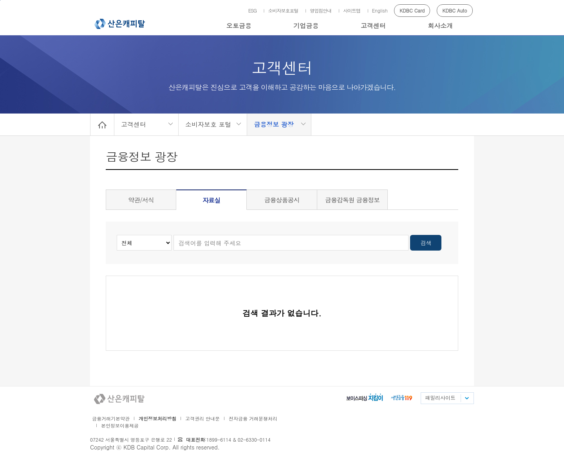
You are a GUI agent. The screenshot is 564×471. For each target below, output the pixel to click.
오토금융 (238, 25)
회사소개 (440, 25)
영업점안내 (320, 10)
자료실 (211, 200)
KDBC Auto (455, 10)
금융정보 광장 (273, 124)
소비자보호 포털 (208, 124)
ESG (252, 10)
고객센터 (373, 25)
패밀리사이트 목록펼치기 (466, 398)
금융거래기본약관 (111, 418)
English (380, 10)
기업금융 (305, 25)
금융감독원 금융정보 (352, 199)
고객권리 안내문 (202, 418)
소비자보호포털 (283, 10)
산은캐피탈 (119, 24)
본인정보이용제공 (120, 425)
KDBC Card (412, 10)
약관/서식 (141, 199)
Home (102, 124)
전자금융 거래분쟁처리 (253, 418)
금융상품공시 (282, 199)
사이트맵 (351, 10)
